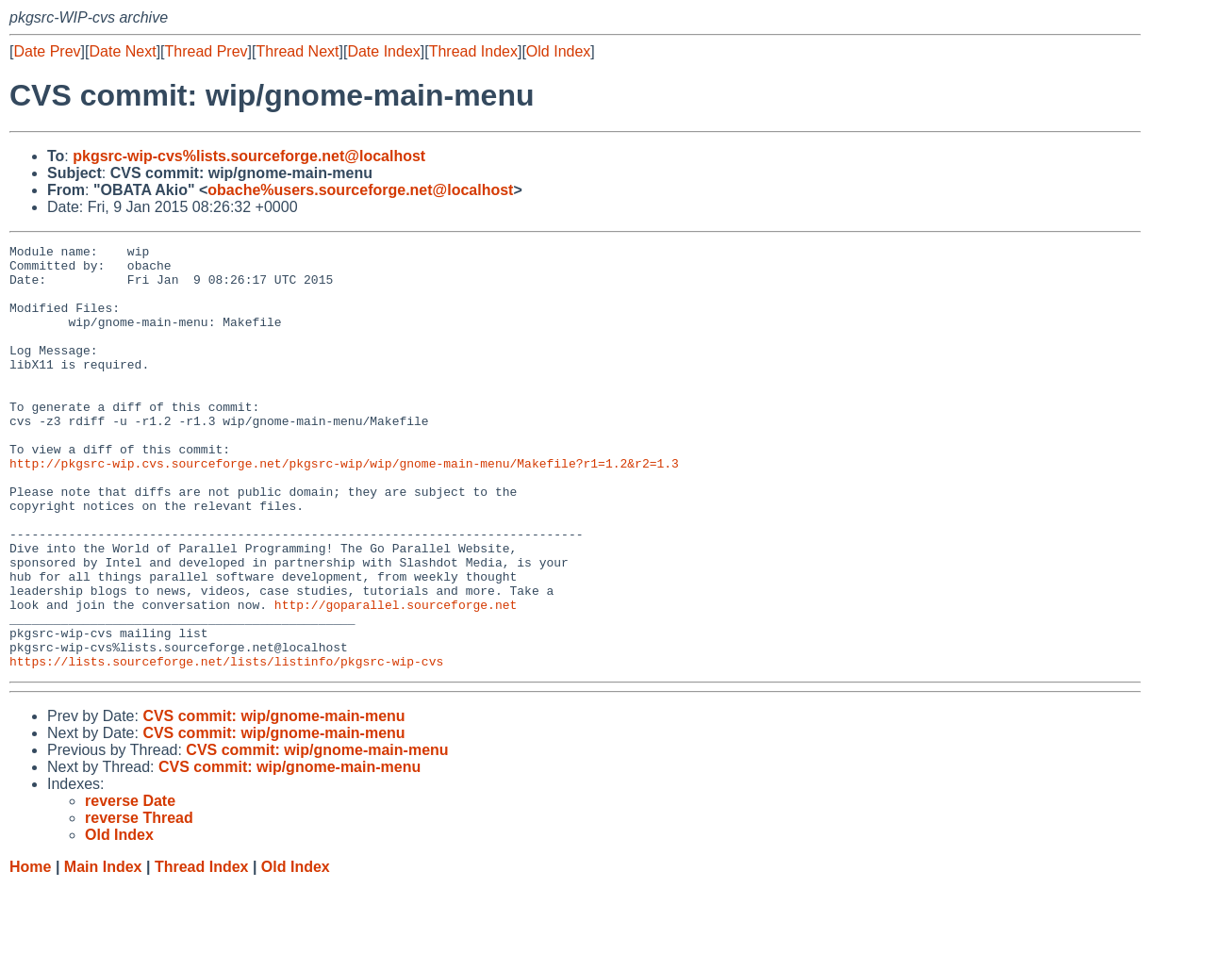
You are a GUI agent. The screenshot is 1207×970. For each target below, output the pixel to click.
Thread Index (473, 51)
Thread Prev (206, 51)
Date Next (122, 51)
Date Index (383, 51)
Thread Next (297, 51)
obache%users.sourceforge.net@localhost (360, 190)
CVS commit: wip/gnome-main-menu (273, 801)
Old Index (558, 51)
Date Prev (46, 51)
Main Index (103, 952)
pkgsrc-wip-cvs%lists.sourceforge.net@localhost (249, 156)
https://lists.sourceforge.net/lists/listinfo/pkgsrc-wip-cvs (226, 745)
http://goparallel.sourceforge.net (395, 677)
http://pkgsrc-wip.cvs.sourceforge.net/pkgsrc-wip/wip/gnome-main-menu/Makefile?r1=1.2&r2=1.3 (344, 508)
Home (30, 952)
